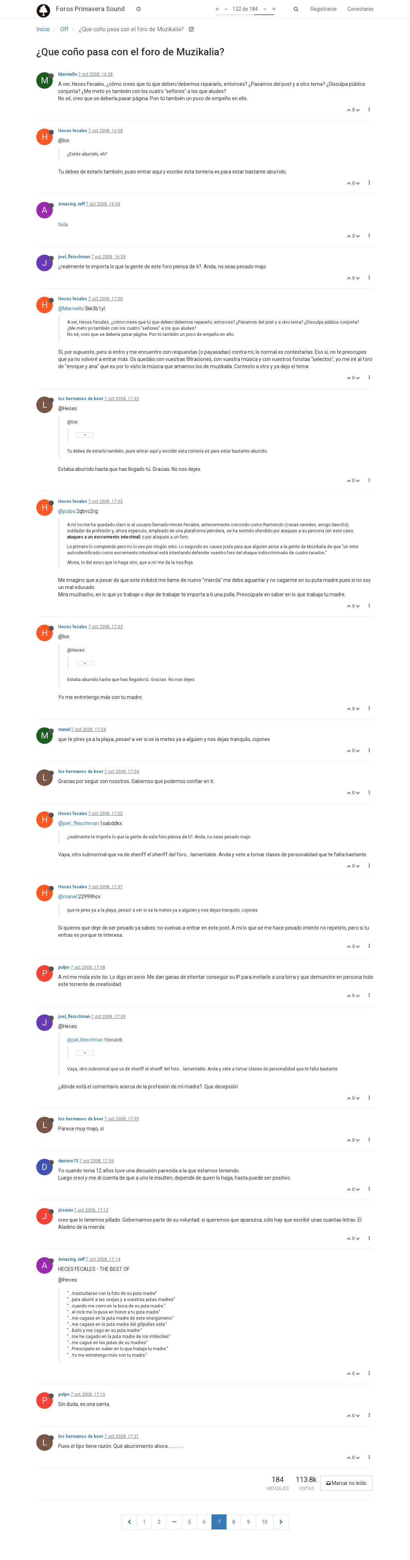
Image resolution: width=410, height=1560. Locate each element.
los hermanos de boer (80, 398)
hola (63, 224)
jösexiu (65, 1210)
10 (264, 1522)
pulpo (64, 967)
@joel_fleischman (78, 823)
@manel (67, 896)
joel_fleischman (74, 256)
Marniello (67, 74)
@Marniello (71, 308)
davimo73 (68, 1160)
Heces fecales (72, 130)
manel (64, 729)
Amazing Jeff (71, 204)
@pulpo (66, 511)
